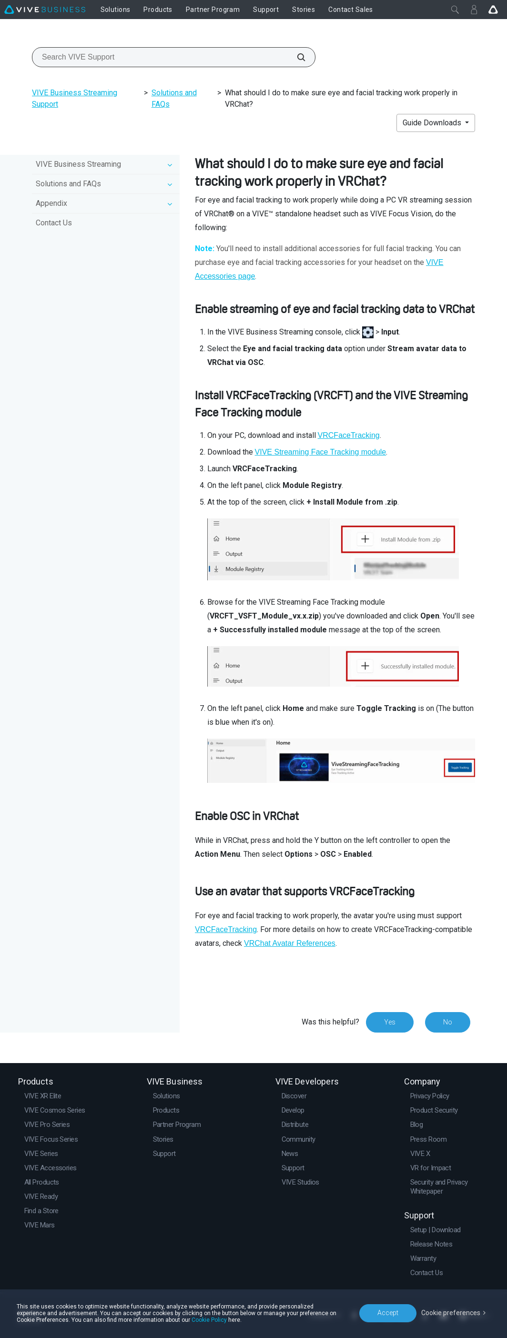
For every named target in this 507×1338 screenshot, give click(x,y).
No (447, 1022)
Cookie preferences (450, 1313)
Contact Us (54, 222)
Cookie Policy (209, 1320)
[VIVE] (44, 9)
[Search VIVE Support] (295, 57)
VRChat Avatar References (289, 943)
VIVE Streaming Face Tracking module (320, 452)
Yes (389, 1022)
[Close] (455, 9)
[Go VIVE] (493, 9)
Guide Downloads (433, 122)
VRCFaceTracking (349, 435)
